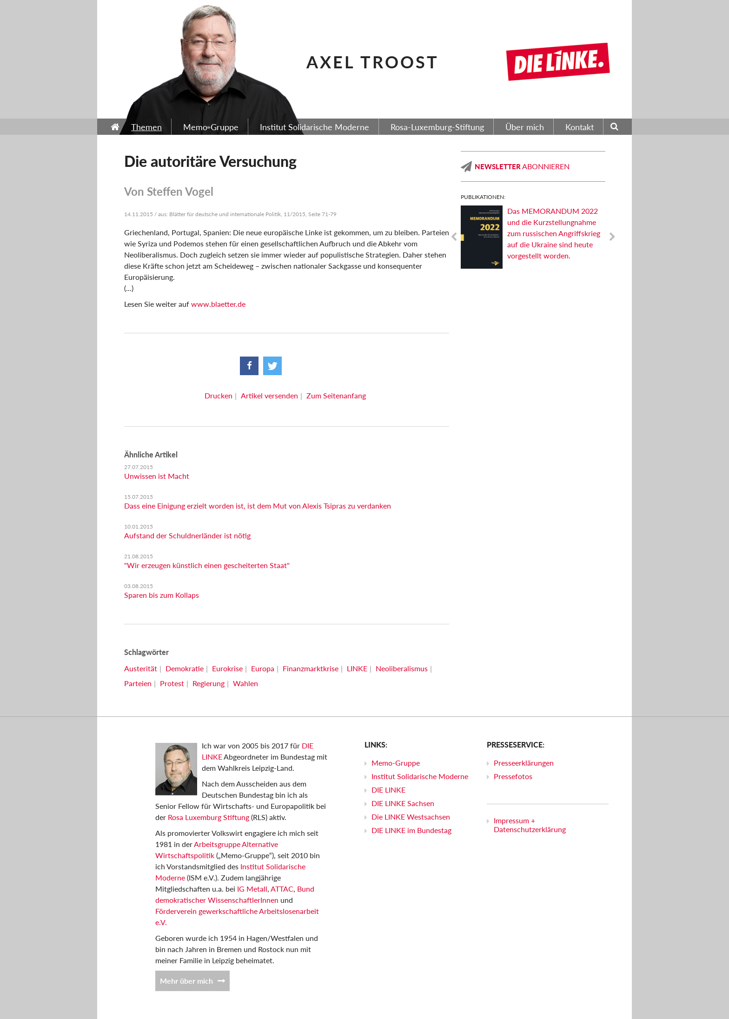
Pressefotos (513, 776)
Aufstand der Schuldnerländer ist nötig (187, 535)
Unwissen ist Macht (156, 475)
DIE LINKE (388, 789)
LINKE (357, 668)
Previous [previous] (453, 237)
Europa (262, 668)
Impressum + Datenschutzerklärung (530, 825)
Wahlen (245, 683)
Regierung (208, 683)
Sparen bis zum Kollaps (161, 594)
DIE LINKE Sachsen (402, 803)
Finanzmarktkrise (310, 668)
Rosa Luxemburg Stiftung (208, 817)
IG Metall (252, 888)
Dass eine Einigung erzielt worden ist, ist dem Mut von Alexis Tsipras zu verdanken (257, 505)
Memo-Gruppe (395, 762)
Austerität (140, 668)
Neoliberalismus (402, 668)
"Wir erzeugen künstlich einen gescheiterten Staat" (207, 565)
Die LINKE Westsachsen (410, 816)
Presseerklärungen (524, 762)
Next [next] (612, 237)
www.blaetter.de (218, 303)
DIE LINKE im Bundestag (411, 830)
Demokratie (185, 668)
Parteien (138, 683)
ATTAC (282, 888)
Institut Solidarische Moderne (419, 776)
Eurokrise (227, 668)
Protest (172, 683)
